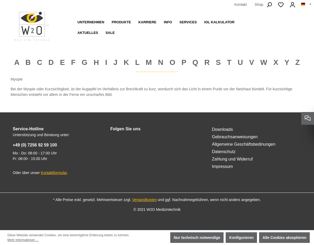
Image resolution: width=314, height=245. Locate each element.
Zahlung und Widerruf (232, 159)
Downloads (222, 129)
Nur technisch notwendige (197, 237)
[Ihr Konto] (292, 5)
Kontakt (240, 4)
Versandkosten (144, 200)
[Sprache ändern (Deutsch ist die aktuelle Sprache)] (306, 4)
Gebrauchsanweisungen (235, 137)
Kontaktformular (54, 173)
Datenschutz (223, 151)
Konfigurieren (241, 237)
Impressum (222, 166)
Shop (259, 4)
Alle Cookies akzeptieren (284, 237)
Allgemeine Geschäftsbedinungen (243, 144)
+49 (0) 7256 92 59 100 (35, 145)
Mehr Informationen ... (22, 240)
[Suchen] (269, 5)
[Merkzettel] (281, 5)
